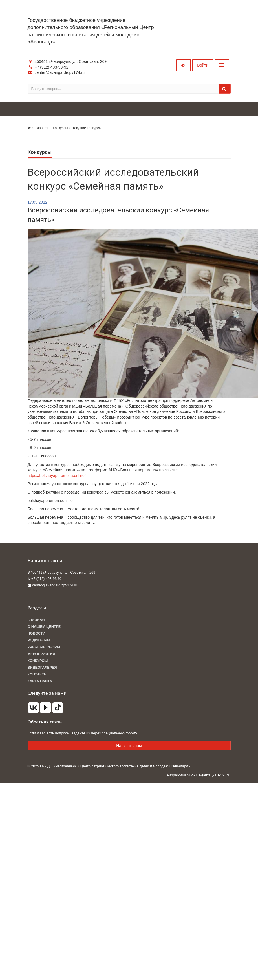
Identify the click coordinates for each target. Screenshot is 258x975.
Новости (36, 633)
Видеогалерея (42, 668)
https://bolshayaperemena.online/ (57, 475)
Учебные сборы (44, 647)
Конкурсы (60, 128)
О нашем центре (44, 627)
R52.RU (224, 775)
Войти (202, 65)
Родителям (39, 640)
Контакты (38, 674)
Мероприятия (41, 654)
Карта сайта (40, 681)
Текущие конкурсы (86, 128)
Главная (41, 128)
